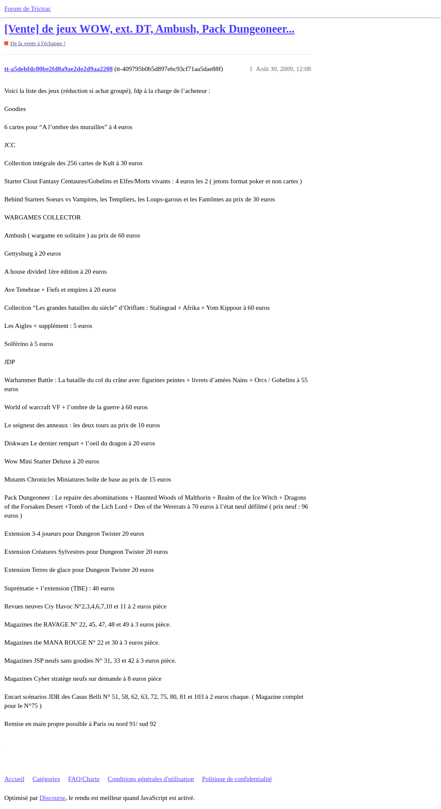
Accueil (14, 778)
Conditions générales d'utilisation (151, 778)
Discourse (52, 797)
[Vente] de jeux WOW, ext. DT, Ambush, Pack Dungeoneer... (149, 29)
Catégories (46, 778)
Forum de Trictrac (27, 8)
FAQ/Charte (83, 778)
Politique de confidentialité (237, 778)
